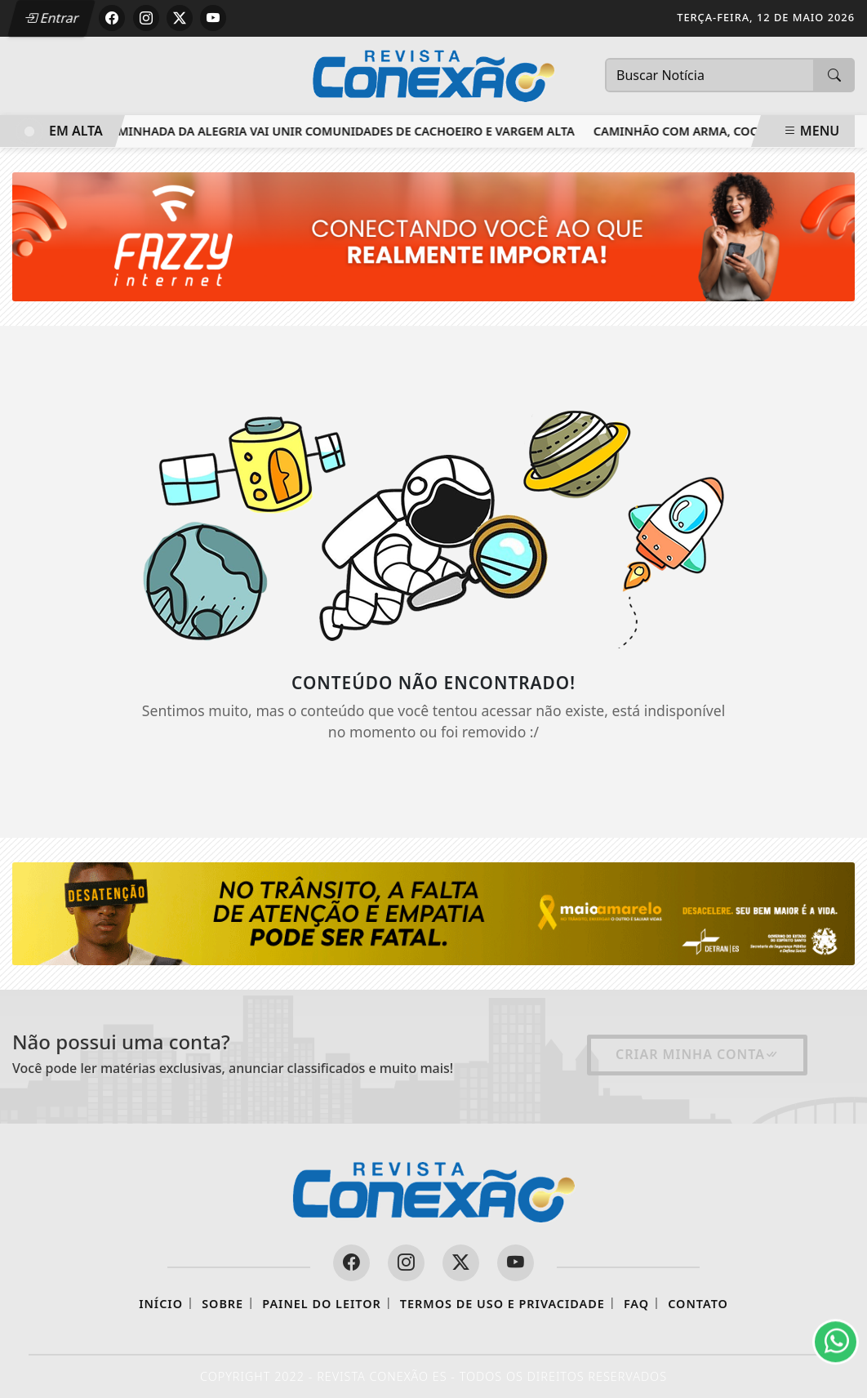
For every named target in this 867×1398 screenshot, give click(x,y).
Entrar (51, 18)
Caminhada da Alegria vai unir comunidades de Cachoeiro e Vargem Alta (341, 131)
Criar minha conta (697, 1054)
